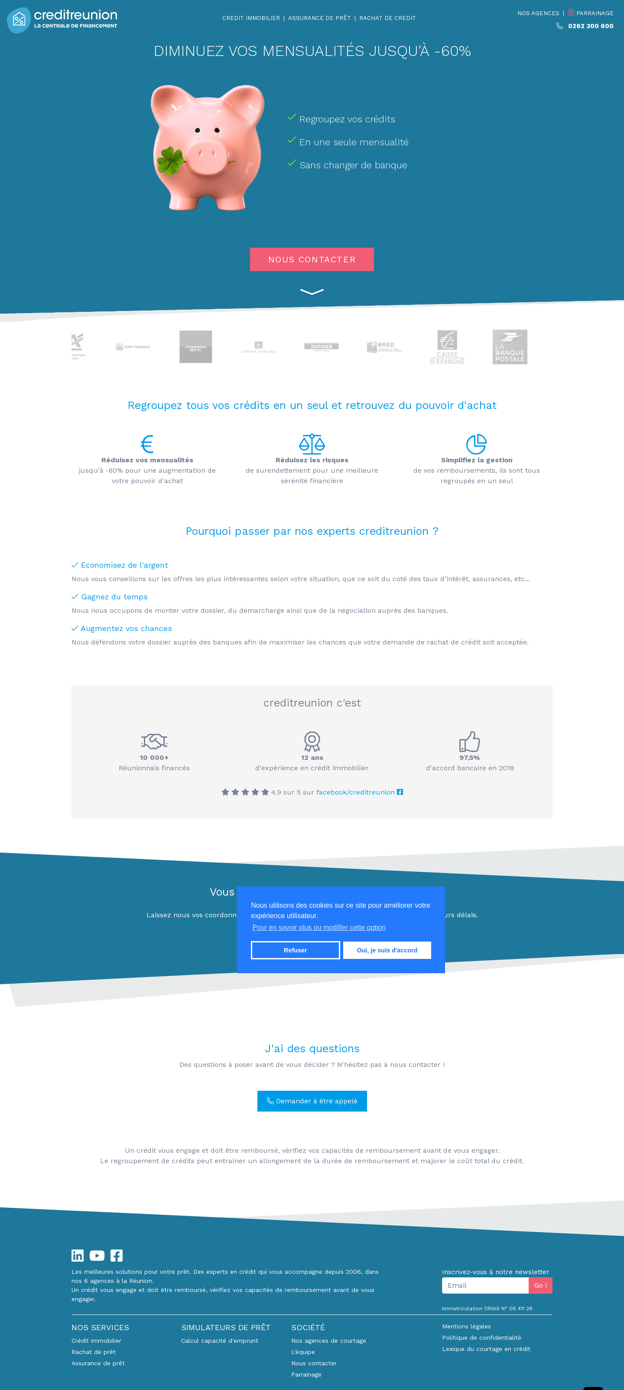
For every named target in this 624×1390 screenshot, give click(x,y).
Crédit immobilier (96, 1340)
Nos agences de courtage (328, 1340)
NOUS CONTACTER (312, 259)
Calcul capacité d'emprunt (219, 1340)
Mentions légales (466, 1326)
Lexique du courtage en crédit (486, 1348)
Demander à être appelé (312, 1101)
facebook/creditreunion (359, 792)
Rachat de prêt (94, 1351)
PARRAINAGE (591, 12)
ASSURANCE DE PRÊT (319, 18)
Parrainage (306, 1374)
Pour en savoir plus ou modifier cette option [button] (319, 927)
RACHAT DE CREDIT (387, 18)
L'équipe (303, 1351)
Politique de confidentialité (481, 1337)
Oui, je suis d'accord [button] (387, 950)
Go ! (540, 1285)
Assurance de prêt (98, 1363)
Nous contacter (314, 1363)
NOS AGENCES (538, 13)
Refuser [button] (295, 950)
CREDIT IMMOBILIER (251, 18)
